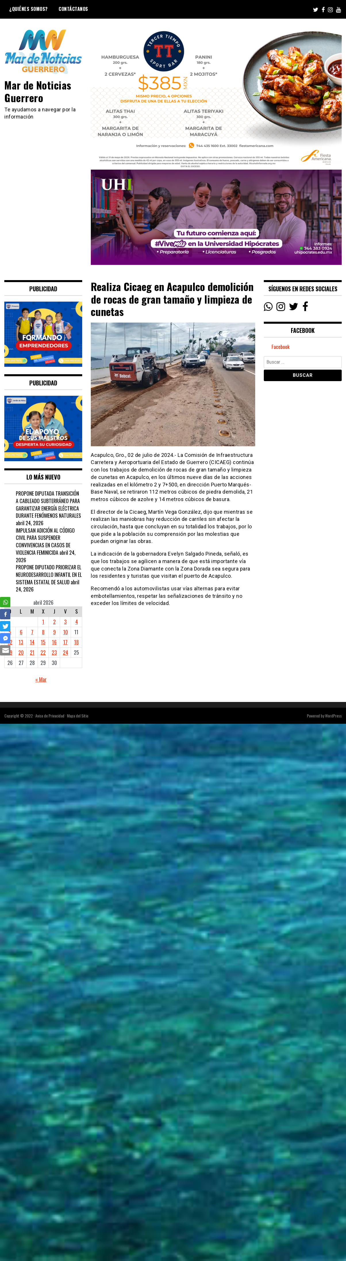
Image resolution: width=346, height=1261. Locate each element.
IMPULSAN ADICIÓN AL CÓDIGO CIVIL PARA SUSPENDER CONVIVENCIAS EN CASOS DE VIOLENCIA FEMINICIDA (45, 541)
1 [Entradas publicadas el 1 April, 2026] (43, 621)
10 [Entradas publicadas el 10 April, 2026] (65, 632)
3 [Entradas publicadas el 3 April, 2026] (65, 621)
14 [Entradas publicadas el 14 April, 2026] (32, 642)
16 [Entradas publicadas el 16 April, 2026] (54, 642)
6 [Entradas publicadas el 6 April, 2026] (21, 632)
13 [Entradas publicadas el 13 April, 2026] (21, 642)
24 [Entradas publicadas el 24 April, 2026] (65, 652)
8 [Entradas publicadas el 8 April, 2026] (43, 632)
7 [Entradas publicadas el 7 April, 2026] (32, 632)
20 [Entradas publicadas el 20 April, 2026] (21, 652)
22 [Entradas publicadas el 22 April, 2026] (43, 652)
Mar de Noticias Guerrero (38, 91)
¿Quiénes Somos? (28, 8)
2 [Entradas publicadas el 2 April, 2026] (54, 621)
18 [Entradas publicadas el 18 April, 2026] (76, 642)
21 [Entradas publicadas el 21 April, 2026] (32, 652)
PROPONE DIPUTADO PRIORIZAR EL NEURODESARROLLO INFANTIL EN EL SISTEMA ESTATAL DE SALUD (49, 574)
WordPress (333, 716)
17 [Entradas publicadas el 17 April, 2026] (65, 642)
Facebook (281, 347)
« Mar (41, 679)
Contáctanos (73, 8)
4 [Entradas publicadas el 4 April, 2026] (76, 621)
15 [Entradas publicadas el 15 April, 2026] (43, 642)
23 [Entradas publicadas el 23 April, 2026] (54, 652)
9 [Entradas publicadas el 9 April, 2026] (54, 632)
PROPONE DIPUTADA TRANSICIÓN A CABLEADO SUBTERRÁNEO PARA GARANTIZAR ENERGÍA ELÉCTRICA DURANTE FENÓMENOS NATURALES (48, 504)
